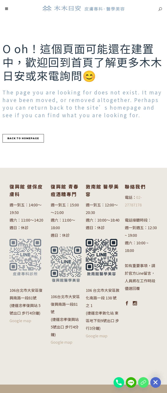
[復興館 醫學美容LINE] (143, 382)
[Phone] (119, 382)
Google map (20, 320)
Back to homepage (23, 138)
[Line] (131, 382)
